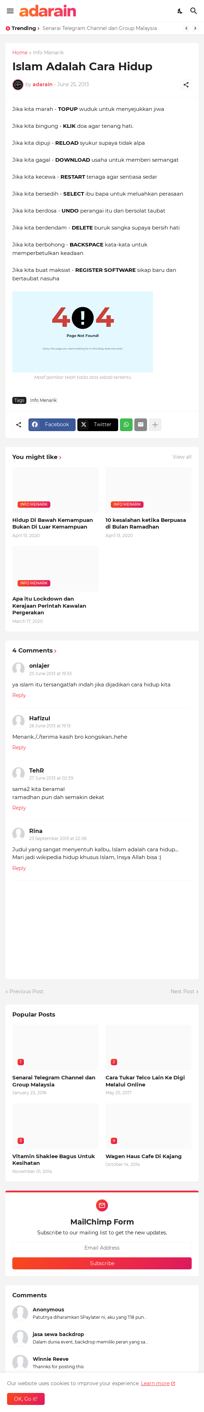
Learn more (155, 1383)
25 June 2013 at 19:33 (50, 673)
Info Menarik (48, 53)
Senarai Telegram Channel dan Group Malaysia (100, 28)
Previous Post (26, 991)
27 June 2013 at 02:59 (51, 778)
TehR (36, 770)
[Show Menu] (9, 11)
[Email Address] (102, 1248)
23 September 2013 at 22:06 (58, 838)
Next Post (183, 991)
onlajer (39, 665)
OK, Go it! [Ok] (26, 1399)
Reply (19, 695)
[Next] (195, 28)
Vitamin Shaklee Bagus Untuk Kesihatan (53, 1160)
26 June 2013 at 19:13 (50, 725)
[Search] (194, 11)
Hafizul (39, 718)
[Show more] (155, 424)
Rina (36, 831)
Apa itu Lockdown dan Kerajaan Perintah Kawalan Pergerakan (49, 605)
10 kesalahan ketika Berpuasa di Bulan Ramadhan (146, 523)
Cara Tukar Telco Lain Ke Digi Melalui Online (145, 1081)
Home (19, 53)
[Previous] (186, 28)
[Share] (186, 84)
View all (182, 456)
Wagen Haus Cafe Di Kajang (144, 1156)
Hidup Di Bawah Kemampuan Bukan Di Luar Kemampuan (52, 523)
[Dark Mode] (180, 11)
